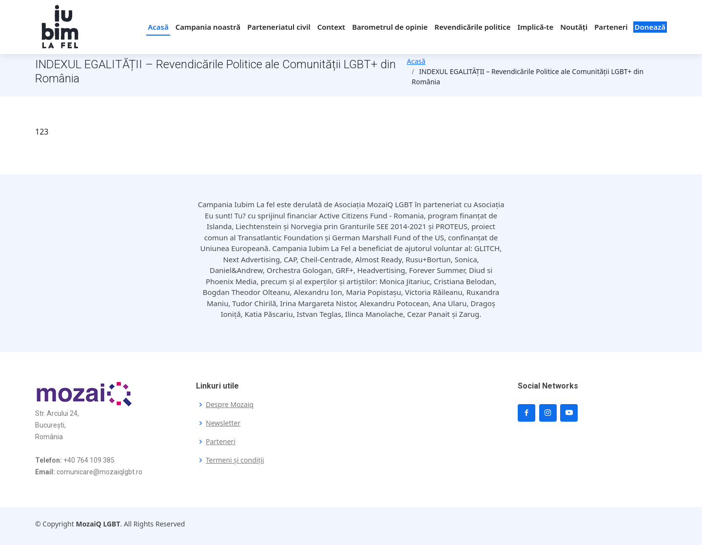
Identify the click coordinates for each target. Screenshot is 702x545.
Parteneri (610, 27)
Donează (650, 27)
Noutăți (573, 27)
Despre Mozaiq (230, 404)
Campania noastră (208, 27)
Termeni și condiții (235, 460)
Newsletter (223, 423)
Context (331, 27)
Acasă (158, 27)
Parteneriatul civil (279, 27)
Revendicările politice (472, 27)
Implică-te (535, 27)
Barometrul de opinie (390, 27)
